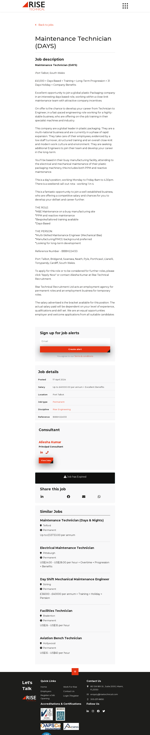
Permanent (59, 402)
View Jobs (46, 460)
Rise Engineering (62, 409)
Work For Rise (70, 686)
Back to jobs (45, 24)
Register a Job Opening (48, 696)
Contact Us (68, 690)
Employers (46, 690)
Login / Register (71, 695)
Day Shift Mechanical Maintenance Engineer (74, 579)
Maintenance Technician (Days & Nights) (72, 520)
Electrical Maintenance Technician (67, 548)
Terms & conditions (83, 356)
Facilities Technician (56, 610)
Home (44, 686)
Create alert (75, 349)
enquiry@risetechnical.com (104, 693)
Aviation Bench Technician (61, 638)
